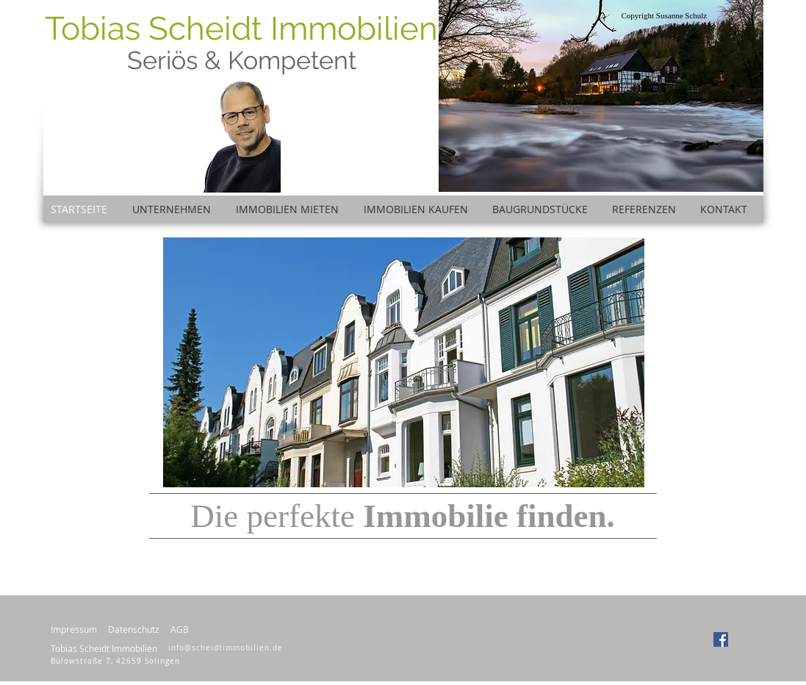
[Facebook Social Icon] (720, 639)
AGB (179, 629)
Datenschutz (133, 629)
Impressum (74, 629)
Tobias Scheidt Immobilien (241, 28)
